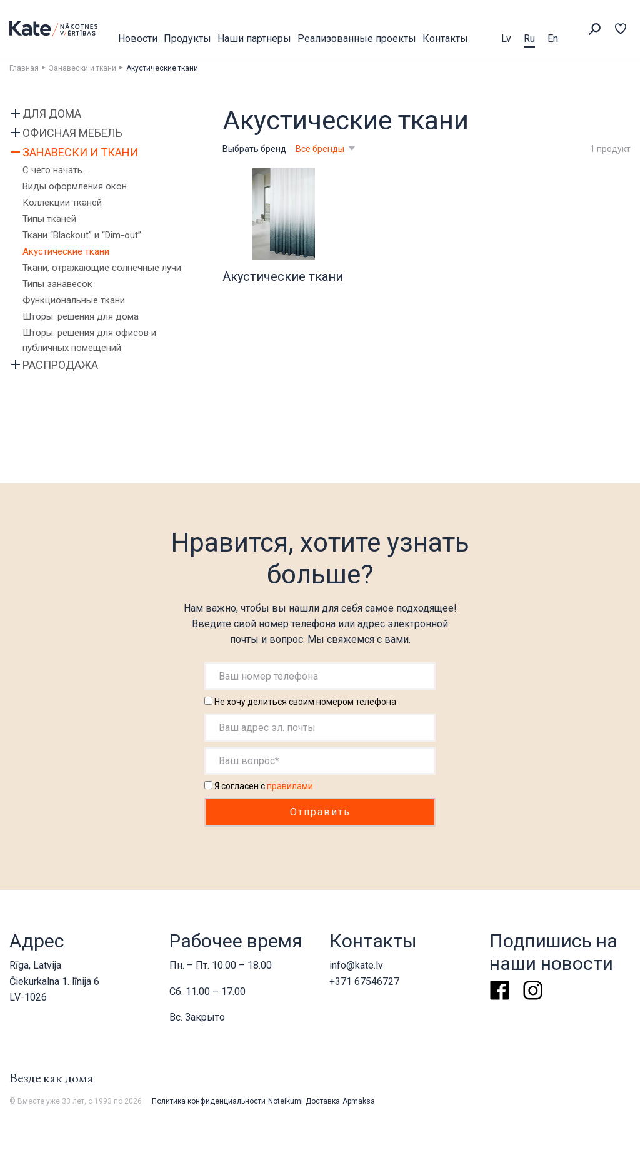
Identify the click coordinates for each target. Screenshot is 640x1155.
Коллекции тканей (62, 202)
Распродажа (60, 364)
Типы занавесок (57, 284)
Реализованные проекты (357, 38)
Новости (138, 38)
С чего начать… (55, 170)
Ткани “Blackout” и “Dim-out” (81, 235)
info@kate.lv (356, 965)
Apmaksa (358, 1101)
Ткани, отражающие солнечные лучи (101, 267)
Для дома (51, 113)
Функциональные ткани (73, 300)
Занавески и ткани (82, 68)
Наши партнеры (254, 38)
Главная (24, 68)
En (553, 38)
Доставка (323, 1101)
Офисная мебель (72, 132)
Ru (529, 38)
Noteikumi (285, 1101)
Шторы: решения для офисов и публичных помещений (89, 340)
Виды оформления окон (74, 186)
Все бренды (321, 148)
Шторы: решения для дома (80, 316)
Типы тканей (49, 218)
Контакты (445, 38)
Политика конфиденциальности (209, 1101)
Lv (506, 38)
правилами (290, 786)
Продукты (187, 38)
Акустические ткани (65, 251)
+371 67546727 (364, 981)
